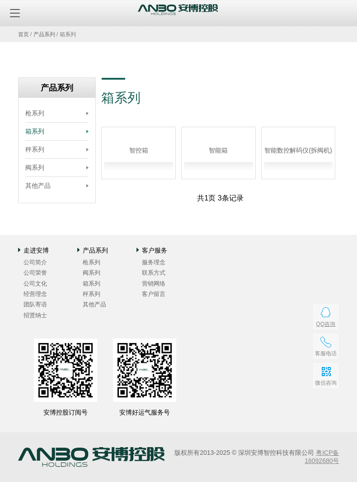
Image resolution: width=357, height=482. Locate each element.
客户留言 (153, 294)
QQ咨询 (325, 324)
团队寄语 (35, 304)
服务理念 (153, 262)
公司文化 (35, 283)
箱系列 (34, 131)
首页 (23, 34)
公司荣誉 (35, 272)
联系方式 (153, 272)
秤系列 (34, 149)
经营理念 (35, 294)
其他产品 (38, 185)
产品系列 (44, 34)
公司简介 (35, 262)
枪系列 (34, 113)
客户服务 (154, 250)
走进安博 (36, 250)
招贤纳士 (35, 315)
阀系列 (34, 167)
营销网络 (153, 283)
